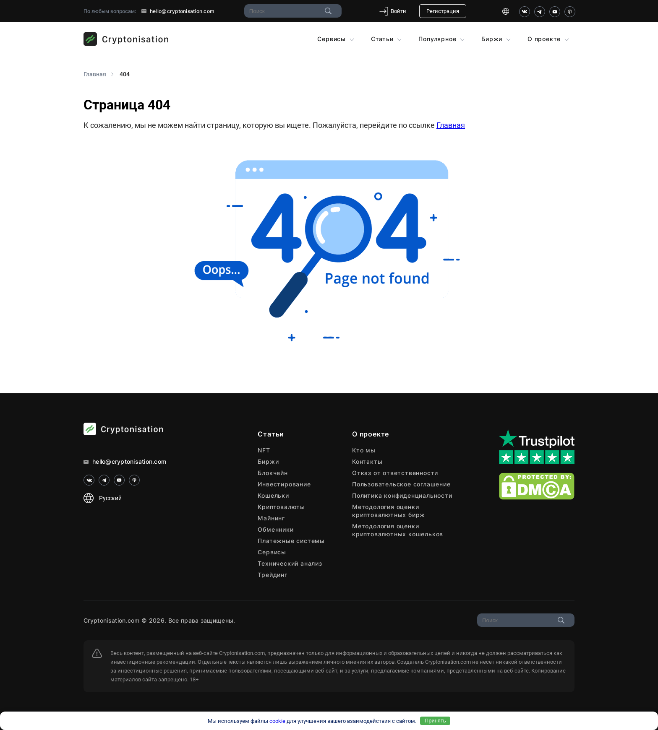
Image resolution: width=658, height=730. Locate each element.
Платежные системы (291, 540)
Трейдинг (272, 574)
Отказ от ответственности (395, 472)
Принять (435, 720)
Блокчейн (272, 472)
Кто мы (364, 450)
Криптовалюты (281, 506)
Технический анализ (290, 563)
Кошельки (273, 495)
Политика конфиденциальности (402, 495)
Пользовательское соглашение (401, 484)
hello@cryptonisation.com (177, 11)
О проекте (548, 38)
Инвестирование (284, 484)
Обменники (275, 529)
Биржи (496, 38)
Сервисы (335, 38)
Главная (450, 125)
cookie (277, 720)
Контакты (367, 461)
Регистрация (442, 11)
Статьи (386, 38)
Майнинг (271, 518)
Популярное (441, 38)
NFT (264, 450)
